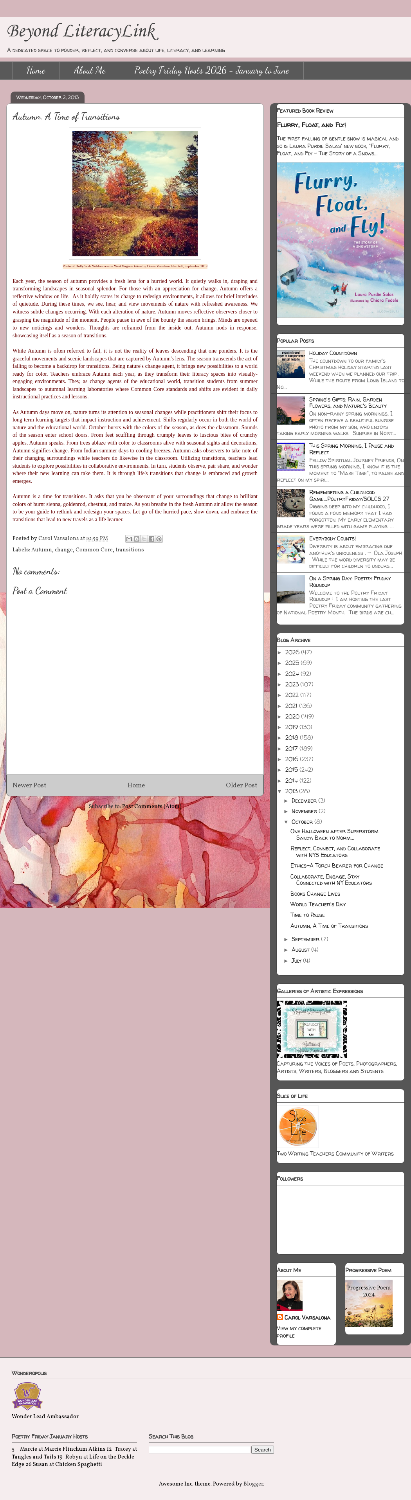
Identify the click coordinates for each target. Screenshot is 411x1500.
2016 (292, 759)
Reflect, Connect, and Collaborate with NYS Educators (335, 852)
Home (36, 70)
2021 (292, 705)
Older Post (242, 785)
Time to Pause (307, 914)
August (301, 949)
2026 (293, 652)
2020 (293, 716)
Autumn (41, 550)
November (305, 811)
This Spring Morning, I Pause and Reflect (351, 449)
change (64, 550)
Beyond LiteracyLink (80, 31)
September (306, 939)
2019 (292, 727)
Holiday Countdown (333, 353)
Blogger (253, 1484)
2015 (292, 769)
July (297, 960)
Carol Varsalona (307, 1317)
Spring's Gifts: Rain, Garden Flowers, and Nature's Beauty (348, 403)
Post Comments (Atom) (152, 806)
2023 (292, 684)
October (303, 821)
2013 (292, 791)
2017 (292, 748)
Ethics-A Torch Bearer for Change (336, 865)
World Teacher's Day (318, 904)
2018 (292, 737)
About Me (90, 70)
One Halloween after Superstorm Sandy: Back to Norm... (334, 834)
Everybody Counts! (332, 538)
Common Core (94, 550)
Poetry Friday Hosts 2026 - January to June (211, 70)
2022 (292, 695)
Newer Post (30, 785)
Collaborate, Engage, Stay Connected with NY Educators (331, 880)
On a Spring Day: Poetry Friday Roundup (350, 581)
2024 (293, 673)
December (305, 800)
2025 (293, 662)
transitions (129, 550)
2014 (292, 780)
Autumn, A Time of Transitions (329, 925)
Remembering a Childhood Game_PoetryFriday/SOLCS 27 (349, 495)
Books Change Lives (315, 893)
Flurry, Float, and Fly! (311, 125)
